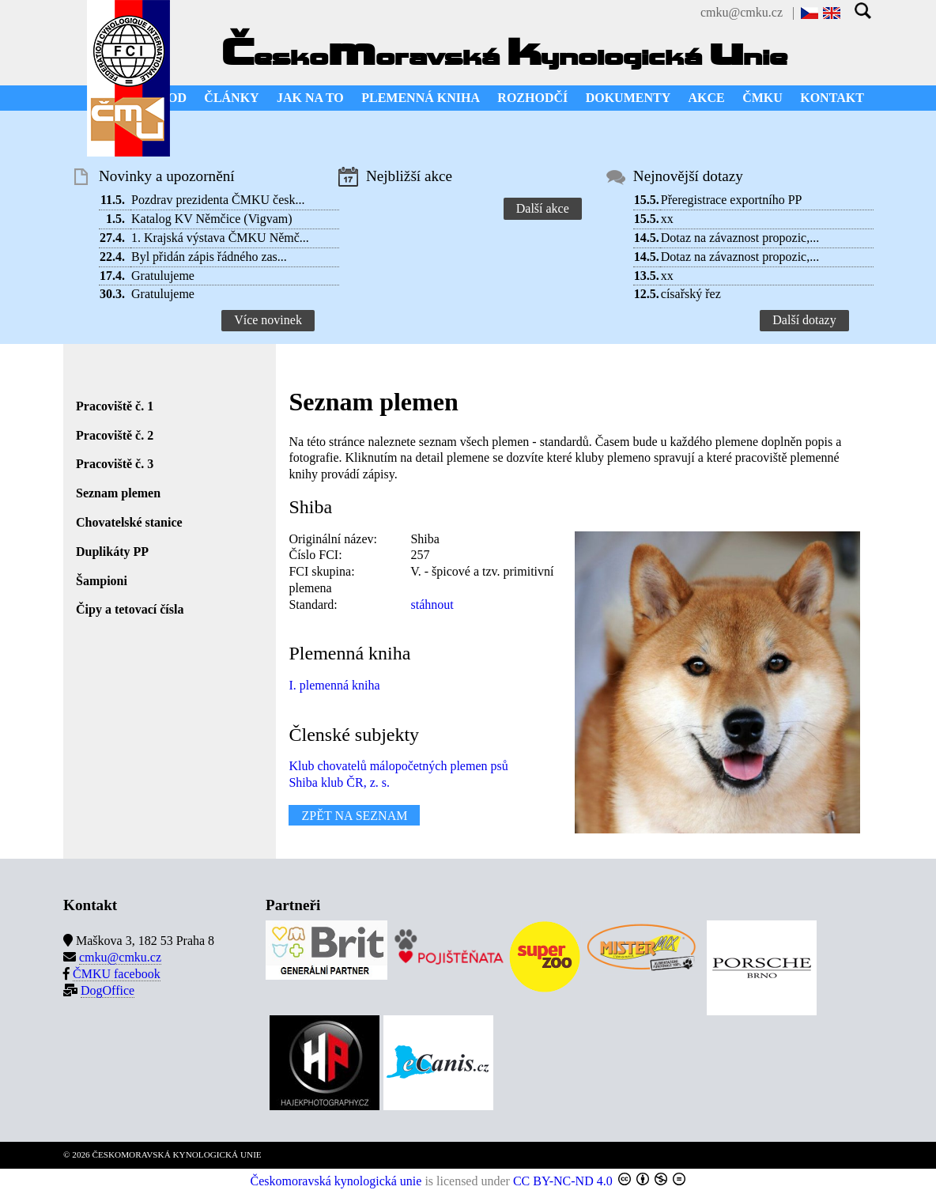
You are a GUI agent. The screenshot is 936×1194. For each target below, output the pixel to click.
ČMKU (762, 97)
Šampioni (101, 581)
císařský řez (691, 293)
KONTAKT (832, 97)
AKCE (707, 97)
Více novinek (268, 320)
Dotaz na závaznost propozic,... (740, 237)
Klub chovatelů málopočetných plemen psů (398, 766)
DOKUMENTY (628, 97)
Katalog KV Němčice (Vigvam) (211, 218)
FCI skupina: (321, 571)
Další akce (542, 208)
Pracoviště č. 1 (114, 406)
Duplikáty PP (112, 551)
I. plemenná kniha (334, 685)
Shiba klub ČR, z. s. (339, 782)
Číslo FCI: (315, 554)
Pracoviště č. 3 (114, 463)
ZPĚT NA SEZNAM (354, 815)
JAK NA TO (310, 97)
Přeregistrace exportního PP (731, 199)
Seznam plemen (118, 493)
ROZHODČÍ (532, 97)
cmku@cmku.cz (741, 12)
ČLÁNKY (231, 97)
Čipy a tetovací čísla (129, 609)
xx (667, 218)
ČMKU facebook (116, 974)
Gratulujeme (162, 275)
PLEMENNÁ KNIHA (420, 97)
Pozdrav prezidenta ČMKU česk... (218, 199)
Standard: (313, 604)
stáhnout (431, 604)
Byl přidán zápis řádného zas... (209, 256)
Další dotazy (804, 320)
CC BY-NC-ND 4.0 (563, 1181)
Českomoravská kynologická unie (336, 1181)
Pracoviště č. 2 (114, 435)
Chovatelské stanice (129, 522)
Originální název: (333, 539)
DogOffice (107, 990)
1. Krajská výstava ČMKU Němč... (220, 237)
